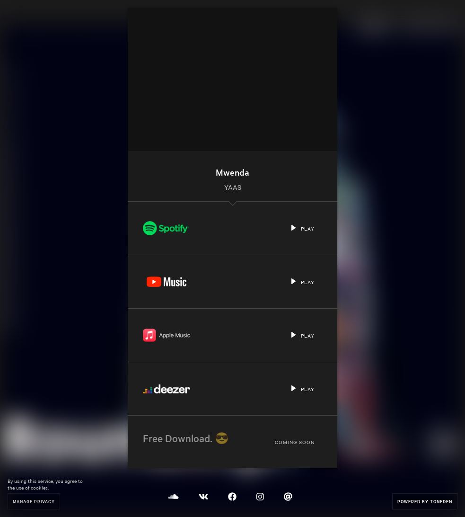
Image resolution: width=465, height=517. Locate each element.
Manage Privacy (34, 501)
